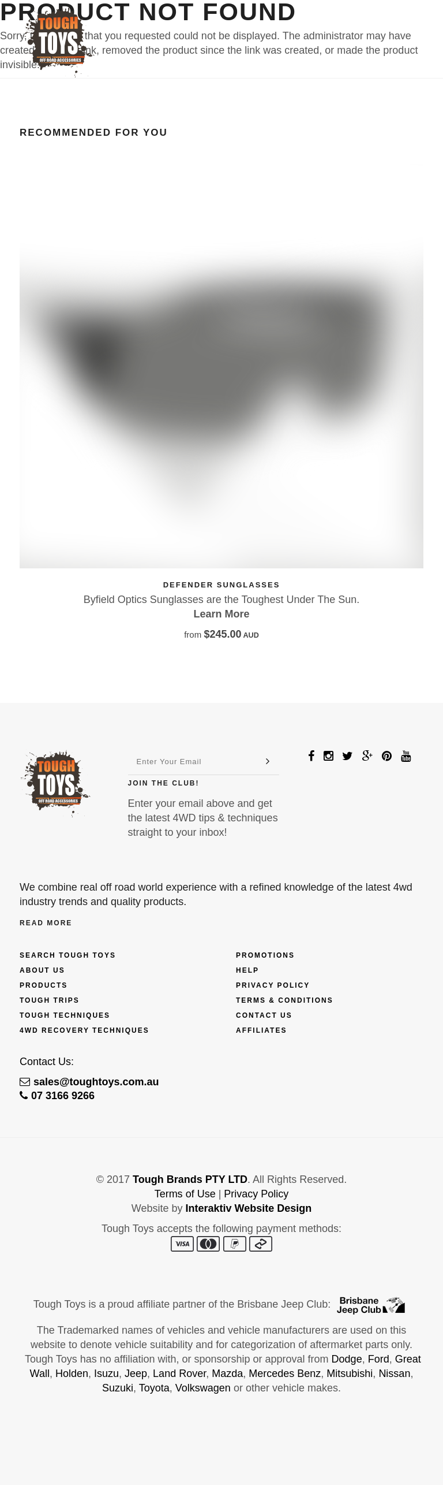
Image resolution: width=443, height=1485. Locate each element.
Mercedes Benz (285, 1373)
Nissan (394, 1373)
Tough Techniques (65, 1015)
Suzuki (117, 1388)
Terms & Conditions (284, 1000)
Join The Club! (164, 783)
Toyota (154, 1388)
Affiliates (261, 1030)
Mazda (227, 1373)
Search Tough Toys (68, 955)
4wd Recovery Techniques (84, 1030)
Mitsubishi (349, 1373)
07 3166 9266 (57, 1095)
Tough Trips (50, 1000)
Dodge (347, 1359)
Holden (71, 1373)
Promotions (265, 955)
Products (43, 985)
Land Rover (179, 1373)
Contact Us (264, 1015)
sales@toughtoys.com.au (89, 1082)
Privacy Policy (273, 985)
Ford (378, 1359)
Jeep (136, 1373)
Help (247, 970)
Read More (46, 923)
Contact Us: (47, 1061)
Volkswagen (203, 1388)
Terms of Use (185, 1194)
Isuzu (106, 1373)
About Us (42, 970)
